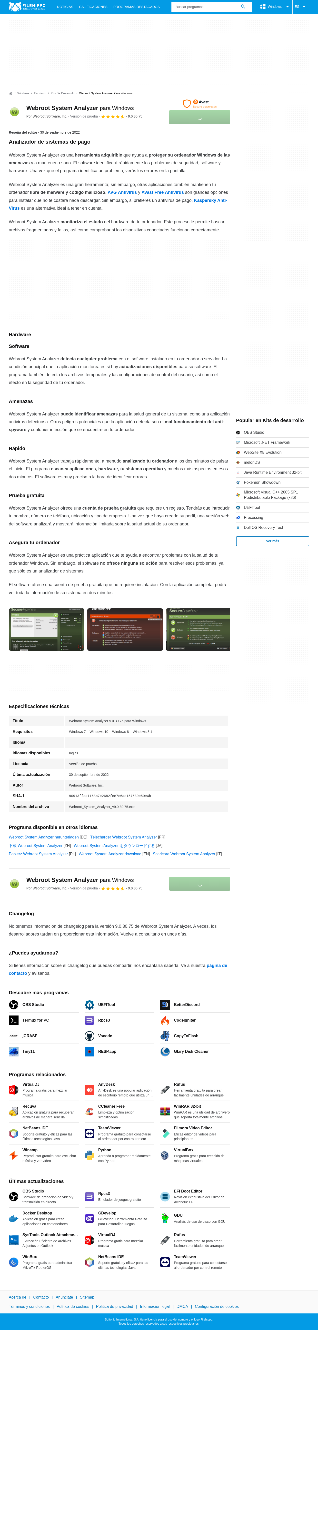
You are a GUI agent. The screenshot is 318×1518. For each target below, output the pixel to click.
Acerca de (17, 1297)
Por (46, 116)
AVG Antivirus (122, 192)
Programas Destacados (136, 7)
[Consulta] (211, 7)
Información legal (155, 1307)
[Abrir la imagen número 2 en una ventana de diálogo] (203, 629)
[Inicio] (11, 93)
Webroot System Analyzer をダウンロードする (114, 846)
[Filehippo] (27, 7)
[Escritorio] (40, 93)
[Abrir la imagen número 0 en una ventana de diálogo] (46, 629)
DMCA (182, 1307)
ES (301, 7)
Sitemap (87, 1297)
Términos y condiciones (29, 1307)
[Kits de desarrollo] (63, 93)
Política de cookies (73, 1307)
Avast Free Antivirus (162, 192)
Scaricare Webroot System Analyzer (184, 854)
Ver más (272, 541)
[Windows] (23, 93)
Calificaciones (93, 7)
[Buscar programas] (243, 7)
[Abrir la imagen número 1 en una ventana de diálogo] (125, 629)
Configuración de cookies (217, 1307)
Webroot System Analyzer (80, 108)
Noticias (65, 7)
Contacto (41, 1297)
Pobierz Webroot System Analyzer (38, 854)
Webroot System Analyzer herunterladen (44, 837)
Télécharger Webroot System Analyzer (123, 837)
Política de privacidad (114, 1307)
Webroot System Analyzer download (110, 854)
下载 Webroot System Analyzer (35, 846)
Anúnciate (64, 1297)
